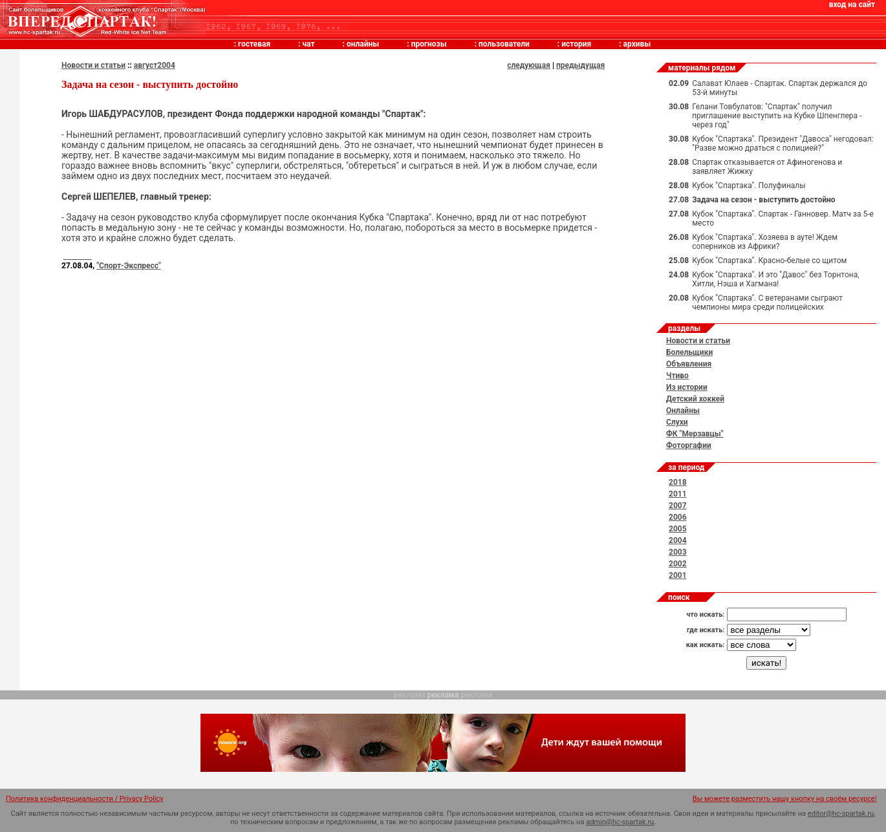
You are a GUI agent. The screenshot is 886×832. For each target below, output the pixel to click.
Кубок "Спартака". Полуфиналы (748, 185)
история (576, 43)
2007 (678, 505)
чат (308, 43)
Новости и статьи (93, 65)
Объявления (688, 363)
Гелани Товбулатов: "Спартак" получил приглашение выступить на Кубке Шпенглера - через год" (776, 115)
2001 (678, 575)
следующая (528, 65)
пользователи (504, 43)
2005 (678, 528)
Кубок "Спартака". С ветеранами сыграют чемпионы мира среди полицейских (767, 302)
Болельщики (689, 352)
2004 (678, 540)
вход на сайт (852, 4)
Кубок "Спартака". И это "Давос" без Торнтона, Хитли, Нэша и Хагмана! (775, 279)
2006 (678, 517)
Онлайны (683, 410)
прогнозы (429, 43)
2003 (678, 552)
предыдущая (580, 65)
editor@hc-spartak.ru (841, 813)
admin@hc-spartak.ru (620, 822)
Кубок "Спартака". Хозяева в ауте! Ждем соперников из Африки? (764, 242)
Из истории (687, 387)
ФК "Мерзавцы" (695, 433)
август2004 (154, 65)
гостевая (254, 43)
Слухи (677, 422)
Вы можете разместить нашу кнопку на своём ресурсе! (785, 799)
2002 (678, 563)
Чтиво (677, 375)
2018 (678, 482)
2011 (678, 493)
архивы (637, 43)
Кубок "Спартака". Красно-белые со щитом (769, 260)
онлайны (363, 43)
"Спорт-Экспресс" (128, 265)
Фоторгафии (688, 445)
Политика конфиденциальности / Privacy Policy (85, 799)
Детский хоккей (695, 398)
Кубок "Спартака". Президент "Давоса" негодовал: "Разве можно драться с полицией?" (783, 143)
